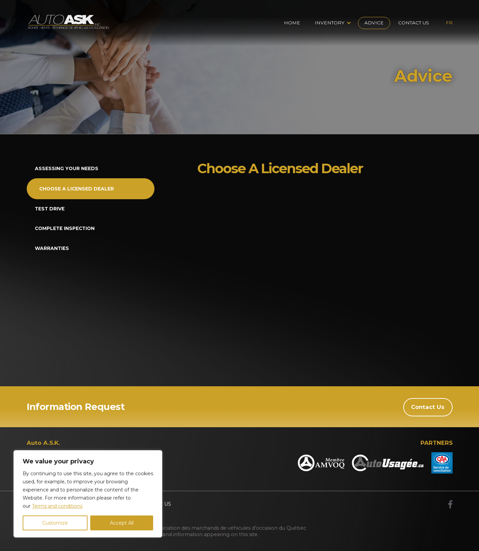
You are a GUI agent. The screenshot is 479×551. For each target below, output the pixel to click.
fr (449, 22)
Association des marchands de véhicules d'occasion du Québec (229, 528)
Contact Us (413, 22)
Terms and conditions (57, 506)
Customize (55, 523)
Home (292, 22)
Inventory (329, 22)
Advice (374, 22)
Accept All (122, 523)
